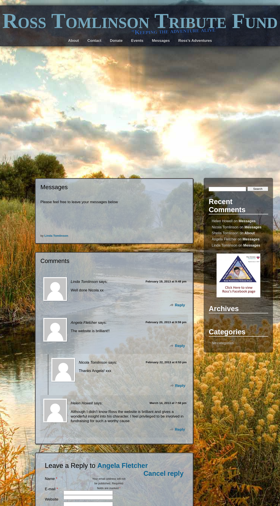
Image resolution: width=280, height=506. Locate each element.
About (250, 233)
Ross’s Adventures (195, 41)
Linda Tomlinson (56, 235)
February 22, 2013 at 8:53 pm (166, 362)
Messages (247, 221)
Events (137, 41)
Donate (116, 41)
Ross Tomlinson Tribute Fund (140, 21)
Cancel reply (164, 473)
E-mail (50, 489)
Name (50, 479)
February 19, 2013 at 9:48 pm (165, 281)
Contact (95, 41)
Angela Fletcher (122, 465)
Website (51, 499)
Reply (180, 305)
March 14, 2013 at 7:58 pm (168, 403)
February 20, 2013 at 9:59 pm (165, 322)
